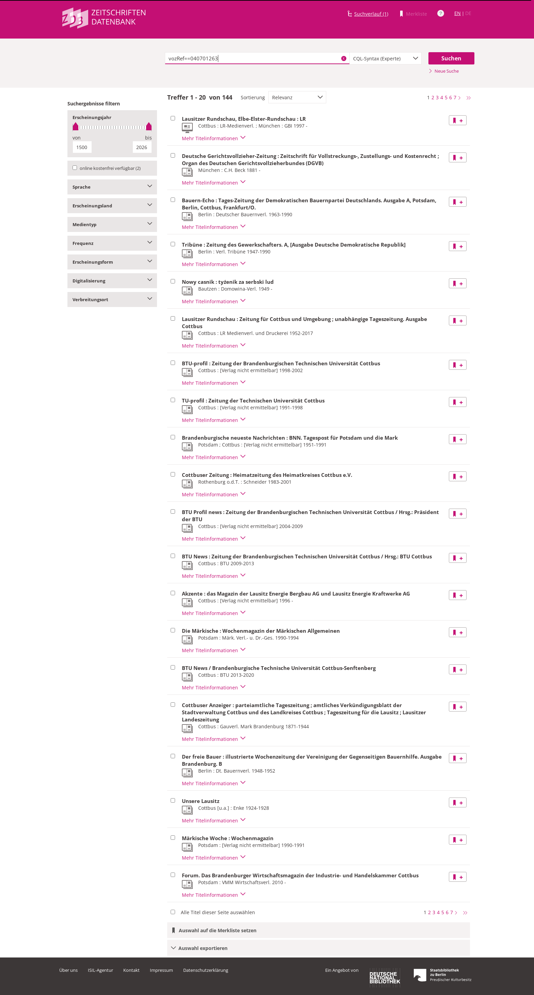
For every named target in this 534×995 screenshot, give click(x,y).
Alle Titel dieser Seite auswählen (218, 912)
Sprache (112, 187)
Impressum (161, 970)
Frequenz (112, 243)
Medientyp (112, 224)
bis (148, 137)
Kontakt (131, 970)
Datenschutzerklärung (205, 970)
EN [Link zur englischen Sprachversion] (457, 13)
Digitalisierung (112, 281)
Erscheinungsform (112, 262)
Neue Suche (443, 71)
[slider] (112, 127)
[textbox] (257, 58)
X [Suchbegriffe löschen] (344, 58)
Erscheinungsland (112, 206)
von (77, 137)
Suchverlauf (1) (371, 14)
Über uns (68, 970)
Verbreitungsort (112, 299)
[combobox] (385, 58)
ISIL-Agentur (100, 970)
